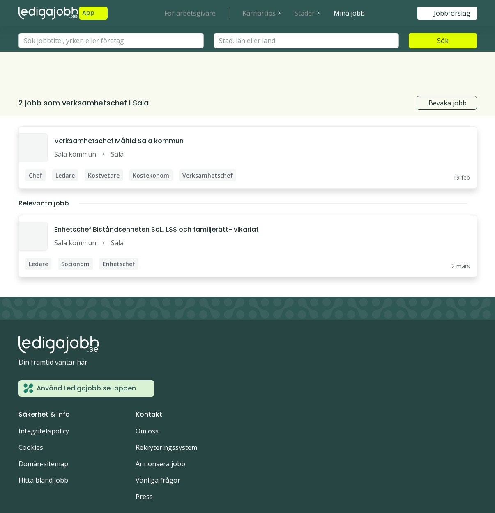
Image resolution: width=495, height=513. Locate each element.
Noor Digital (75, 481)
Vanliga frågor (158, 442)
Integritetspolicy (43, 393)
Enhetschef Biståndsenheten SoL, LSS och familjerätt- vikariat (156, 191)
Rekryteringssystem (166, 409)
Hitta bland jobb (43, 442)
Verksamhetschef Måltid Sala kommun (119, 103)
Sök (443, 40)
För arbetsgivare (190, 13)
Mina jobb (349, 13)
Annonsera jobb (160, 426)
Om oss (147, 393)
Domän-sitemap (43, 426)
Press (144, 458)
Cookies (30, 409)
